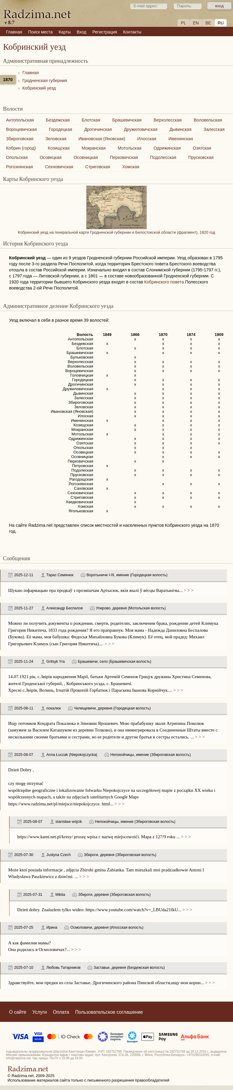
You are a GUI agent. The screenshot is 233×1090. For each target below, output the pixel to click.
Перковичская (124, 157)
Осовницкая (86, 157)
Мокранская (93, 148)
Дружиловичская (140, 129)
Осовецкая (51, 157)
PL (183, 23)
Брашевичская (127, 120)
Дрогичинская (98, 129)
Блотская (91, 120)
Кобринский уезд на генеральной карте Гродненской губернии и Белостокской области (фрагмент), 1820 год (116, 230)
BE (208, 23)
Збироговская (19, 138)
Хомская (130, 166)
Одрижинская (167, 148)
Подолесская (163, 157)
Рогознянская (19, 166)
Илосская (146, 138)
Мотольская (130, 148)
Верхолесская (168, 120)
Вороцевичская (21, 129)
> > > (188, 590)
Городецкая (60, 129)
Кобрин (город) (21, 148)
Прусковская (200, 157)
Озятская (202, 148)
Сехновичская (59, 166)
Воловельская (208, 120)
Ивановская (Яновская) (101, 138)
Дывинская (181, 129)
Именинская (180, 138)
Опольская (17, 157)
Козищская (59, 148)
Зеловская (55, 138)
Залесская (214, 129)
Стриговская (97, 166)
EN (196, 23)
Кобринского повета (164, 282)
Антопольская (20, 120)
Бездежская (57, 120)
